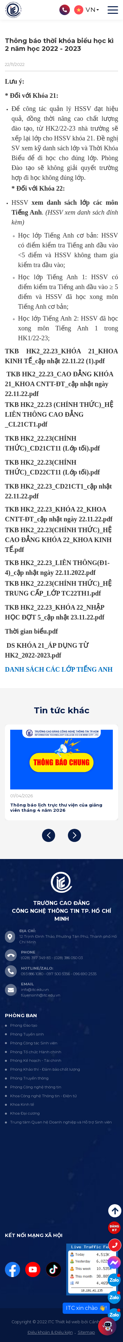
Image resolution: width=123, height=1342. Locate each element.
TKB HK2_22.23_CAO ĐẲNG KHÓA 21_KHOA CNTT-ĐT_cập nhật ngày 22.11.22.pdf (59, 383)
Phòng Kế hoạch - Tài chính (35, 1060)
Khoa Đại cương (25, 1113)
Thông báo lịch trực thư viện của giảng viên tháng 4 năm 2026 (56, 807)
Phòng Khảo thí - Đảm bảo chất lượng (45, 1069)
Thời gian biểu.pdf (31, 631)
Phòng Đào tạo (23, 1025)
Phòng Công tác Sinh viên (33, 1043)
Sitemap (86, 1332)
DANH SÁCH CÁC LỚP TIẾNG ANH (59, 669)
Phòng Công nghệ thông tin (35, 1087)
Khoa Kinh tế (22, 1104)
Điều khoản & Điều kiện (50, 1332)
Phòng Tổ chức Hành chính (35, 1052)
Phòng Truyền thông (29, 1078)
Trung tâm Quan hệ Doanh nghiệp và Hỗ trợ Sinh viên (61, 1122)
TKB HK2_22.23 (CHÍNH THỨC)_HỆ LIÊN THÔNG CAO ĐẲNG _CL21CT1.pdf (59, 414)
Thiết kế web (67, 1321)
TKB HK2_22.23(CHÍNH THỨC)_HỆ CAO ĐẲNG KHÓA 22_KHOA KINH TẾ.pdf (58, 539)
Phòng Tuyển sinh (27, 1034)
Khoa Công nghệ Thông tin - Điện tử (43, 1096)
